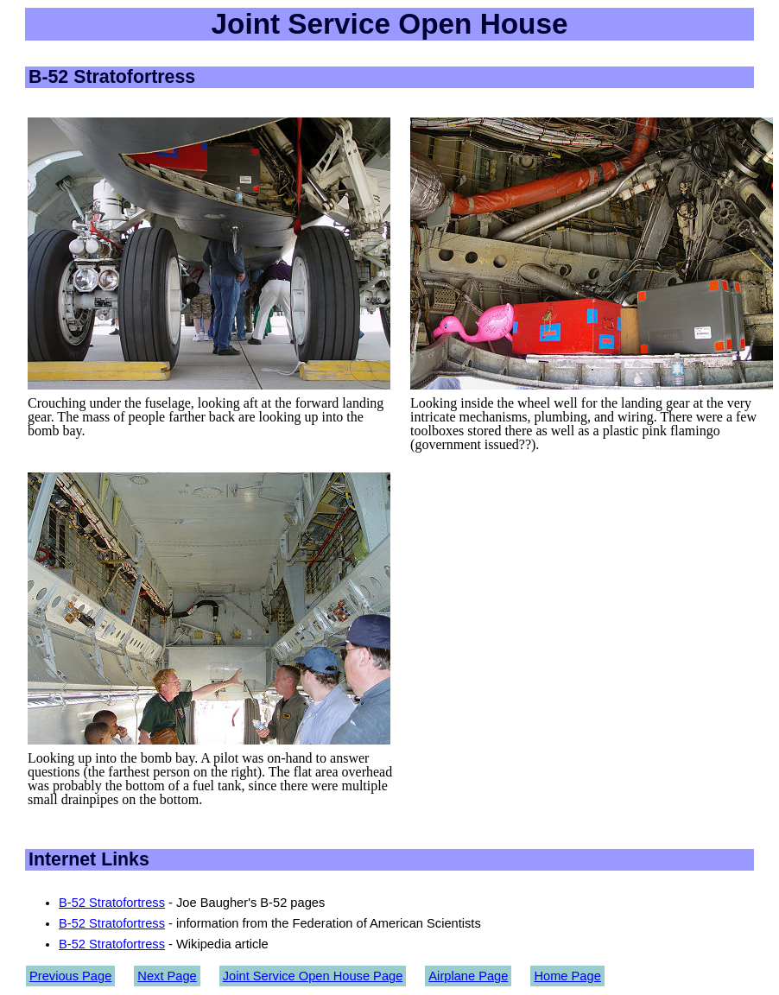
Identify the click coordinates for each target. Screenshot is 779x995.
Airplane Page (468, 976)
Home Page (567, 976)
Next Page (166, 976)
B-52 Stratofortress (112, 902)
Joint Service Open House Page (313, 976)
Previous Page (70, 976)
